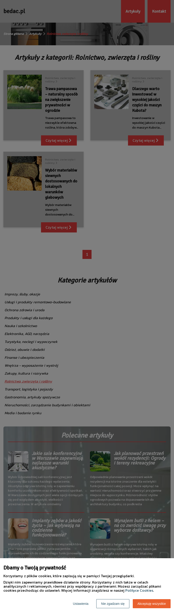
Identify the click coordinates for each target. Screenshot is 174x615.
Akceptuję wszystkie (152, 603)
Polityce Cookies (139, 590)
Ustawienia (80, 603)
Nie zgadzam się (113, 603)
